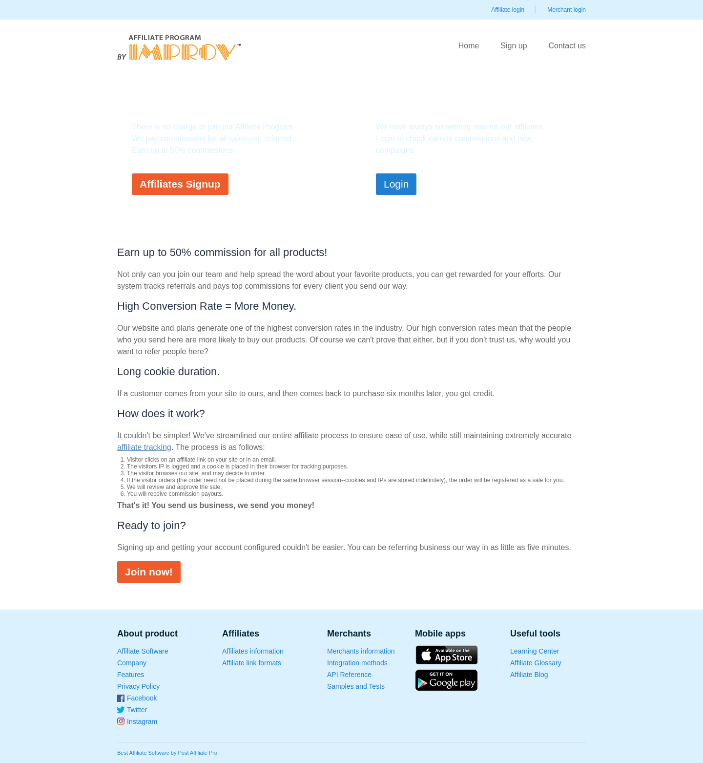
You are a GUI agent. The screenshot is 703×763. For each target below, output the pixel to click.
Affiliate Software (142, 651)
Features (130, 674)
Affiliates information (253, 651)
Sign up (513, 46)
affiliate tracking (144, 447)
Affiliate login (507, 9)
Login (396, 184)
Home (468, 46)
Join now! (149, 571)
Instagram (142, 721)
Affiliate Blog (529, 674)
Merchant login (566, 9)
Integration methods (357, 663)
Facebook (142, 698)
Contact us (567, 46)
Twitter (137, 710)
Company (131, 663)
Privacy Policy (138, 686)
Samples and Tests (356, 686)
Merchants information (361, 651)
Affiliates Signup (180, 184)
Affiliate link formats (251, 663)
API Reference (349, 674)
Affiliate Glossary (535, 663)
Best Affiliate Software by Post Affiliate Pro (167, 753)
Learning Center (534, 651)
